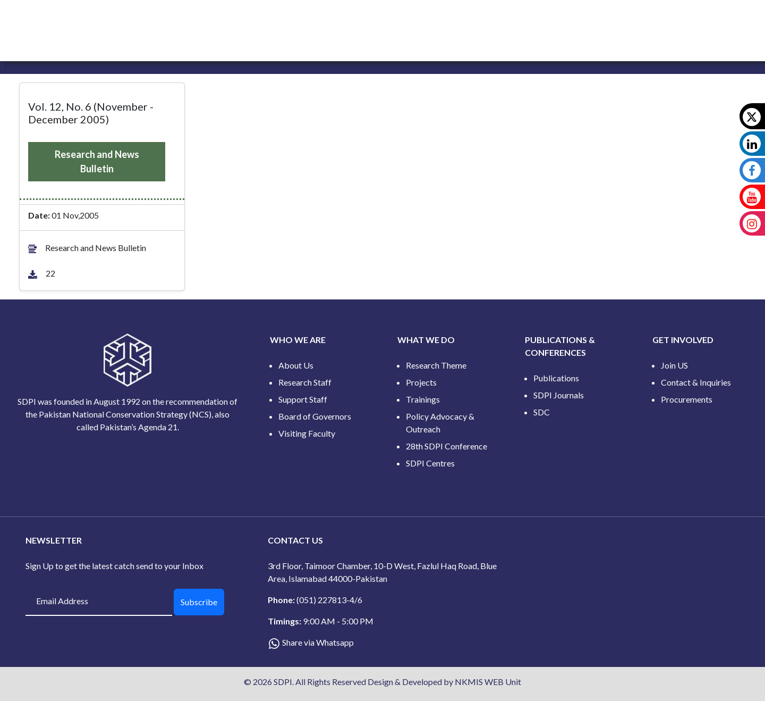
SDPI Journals (558, 395)
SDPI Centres (430, 463)
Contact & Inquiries (696, 382)
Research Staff (305, 382)
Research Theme (436, 365)
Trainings (423, 399)
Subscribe (199, 602)
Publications (556, 378)
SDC (541, 412)
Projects (421, 382)
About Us (295, 365)
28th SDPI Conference (446, 446)
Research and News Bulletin (97, 161)
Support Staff (302, 399)
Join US (674, 365)
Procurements (686, 399)
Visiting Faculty (306, 433)
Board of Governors (314, 416)
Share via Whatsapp (318, 642)
